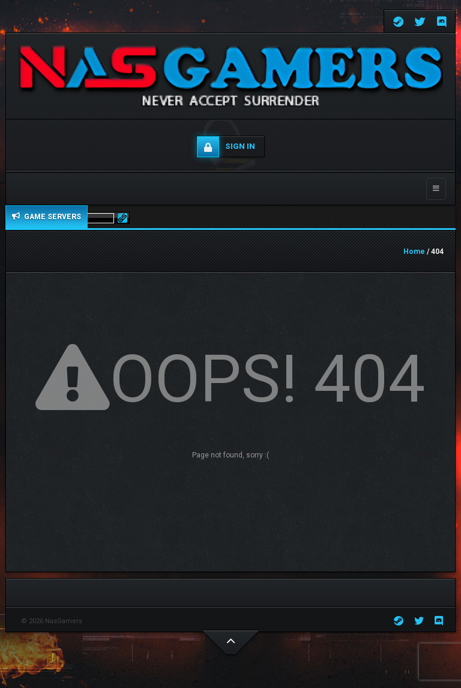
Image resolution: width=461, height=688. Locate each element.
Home (414, 251)
